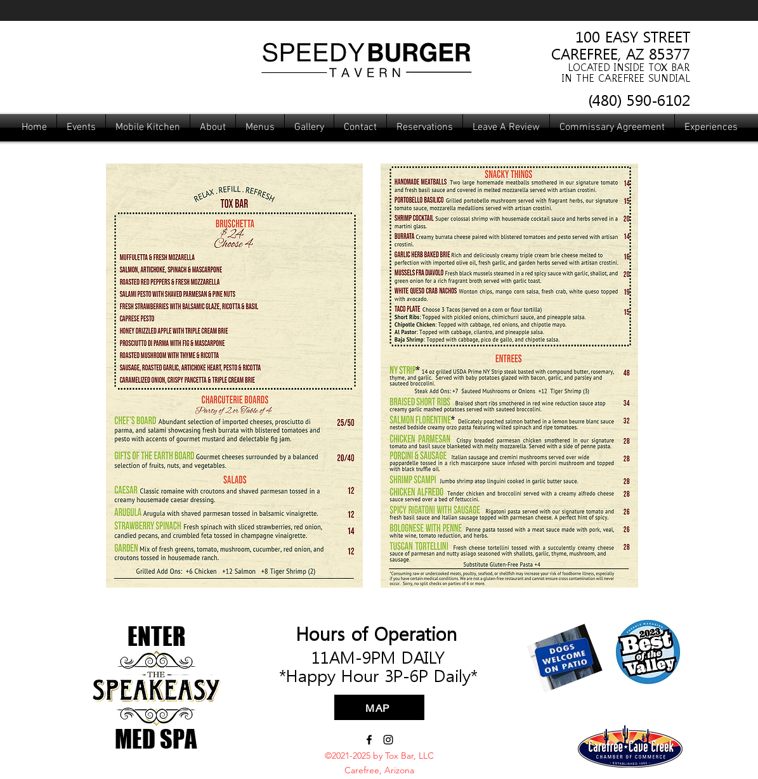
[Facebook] (369, 739)
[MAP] (379, 707)
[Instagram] (388, 739)
